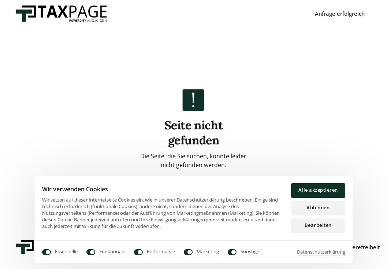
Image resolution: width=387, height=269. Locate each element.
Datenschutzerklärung (321, 251)
